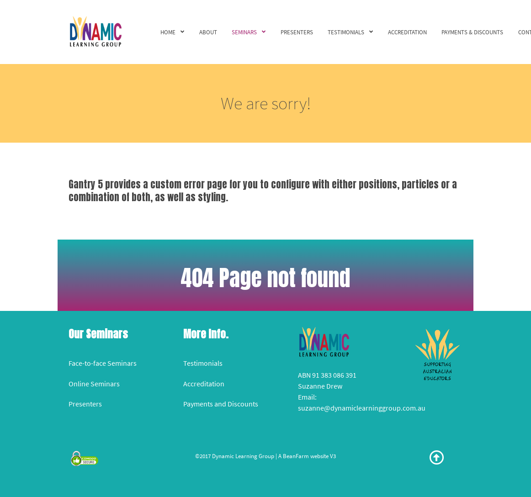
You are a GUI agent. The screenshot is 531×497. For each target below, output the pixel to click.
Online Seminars (94, 383)
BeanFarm (296, 456)
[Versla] (95, 30)
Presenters (85, 403)
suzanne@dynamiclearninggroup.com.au (361, 407)
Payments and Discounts (220, 403)
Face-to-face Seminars (103, 363)
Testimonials (203, 363)
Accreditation (203, 383)
